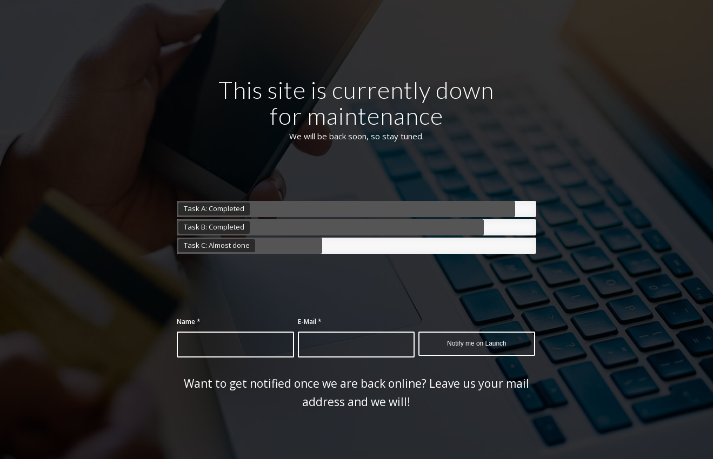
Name (189, 321)
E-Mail (310, 321)
